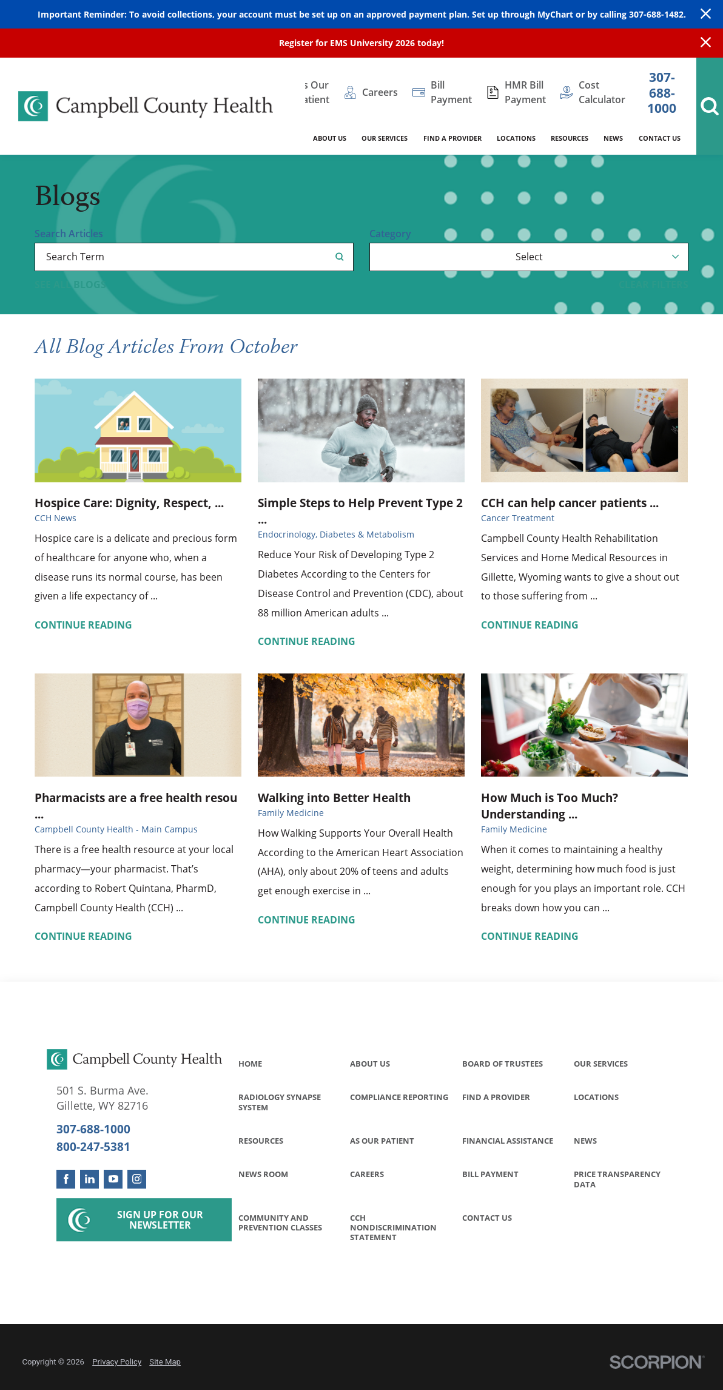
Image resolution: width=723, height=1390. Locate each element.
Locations (596, 1096)
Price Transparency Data (617, 1179)
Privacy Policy (116, 1361)
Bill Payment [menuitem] (451, 92)
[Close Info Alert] (705, 43)
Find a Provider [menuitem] (452, 138)
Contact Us (487, 1217)
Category (390, 234)
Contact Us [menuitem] (660, 138)
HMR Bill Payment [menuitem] (525, 92)
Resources (260, 1140)
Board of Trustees (502, 1063)
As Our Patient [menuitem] (313, 92)
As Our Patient (382, 1140)
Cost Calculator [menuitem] (602, 92)
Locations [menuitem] (516, 138)
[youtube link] (113, 1179)
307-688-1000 (661, 92)
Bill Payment (490, 1174)
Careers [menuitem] (380, 92)
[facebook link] (65, 1179)
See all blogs (70, 285)
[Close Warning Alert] (705, 14)
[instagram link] (136, 1179)
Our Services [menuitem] (385, 138)
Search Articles (69, 234)
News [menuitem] (613, 138)
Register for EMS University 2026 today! (361, 43)
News (585, 1140)
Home (250, 1063)
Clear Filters (653, 285)
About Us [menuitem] (329, 138)
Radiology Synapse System (279, 1101)
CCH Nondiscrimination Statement (393, 1227)
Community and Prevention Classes (280, 1222)
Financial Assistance (507, 1140)
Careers (367, 1174)
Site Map (165, 1361)
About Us (370, 1063)
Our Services (601, 1063)
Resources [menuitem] (569, 138)
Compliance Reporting (399, 1096)
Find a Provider (496, 1096)
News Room (263, 1174)
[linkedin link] (89, 1179)
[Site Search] (709, 106)
